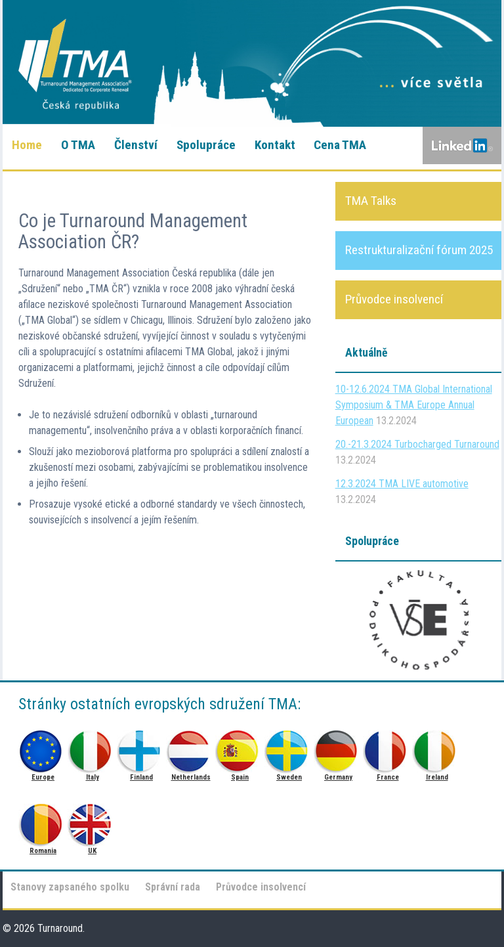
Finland (141, 747)
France (387, 747)
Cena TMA (340, 144)
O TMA (78, 144)
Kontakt (275, 144)
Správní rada (172, 887)
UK (92, 821)
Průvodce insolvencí (261, 887)
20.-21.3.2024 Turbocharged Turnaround (417, 444)
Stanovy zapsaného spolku (69, 887)
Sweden (289, 747)
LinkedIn (462, 146)
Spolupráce (206, 144)
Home (27, 144)
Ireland (436, 747)
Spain (239, 747)
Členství (136, 144)
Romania (43, 821)
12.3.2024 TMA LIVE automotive (402, 483)
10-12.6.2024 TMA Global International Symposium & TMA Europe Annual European (413, 405)
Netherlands (190, 747)
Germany (338, 747)
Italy (92, 747)
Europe (43, 747)
